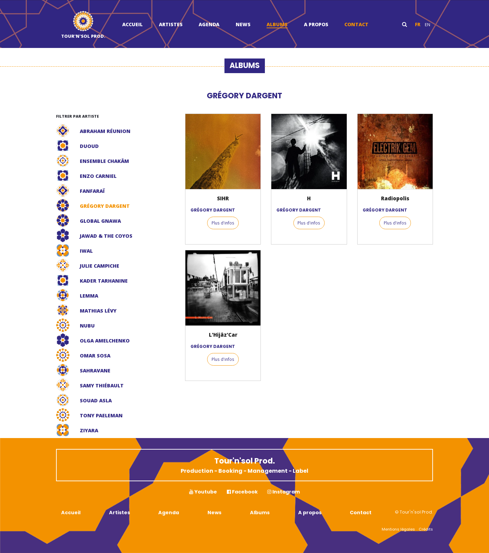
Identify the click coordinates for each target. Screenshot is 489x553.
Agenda (209, 24)
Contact (356, 24)
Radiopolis (395, 198)
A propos (316, 24)
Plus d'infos (223, 222)
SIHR (223, 198)
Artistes (171, 24)
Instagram (283, 491)
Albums (277, 24)
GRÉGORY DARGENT (213, 210)
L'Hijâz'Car (223, 334)
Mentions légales (398, 529)
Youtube (203, 491)
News (243, 24)
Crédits (426, 529)
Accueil (132, 24)
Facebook (242, 491)
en (427, 24)
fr (417, 24)
